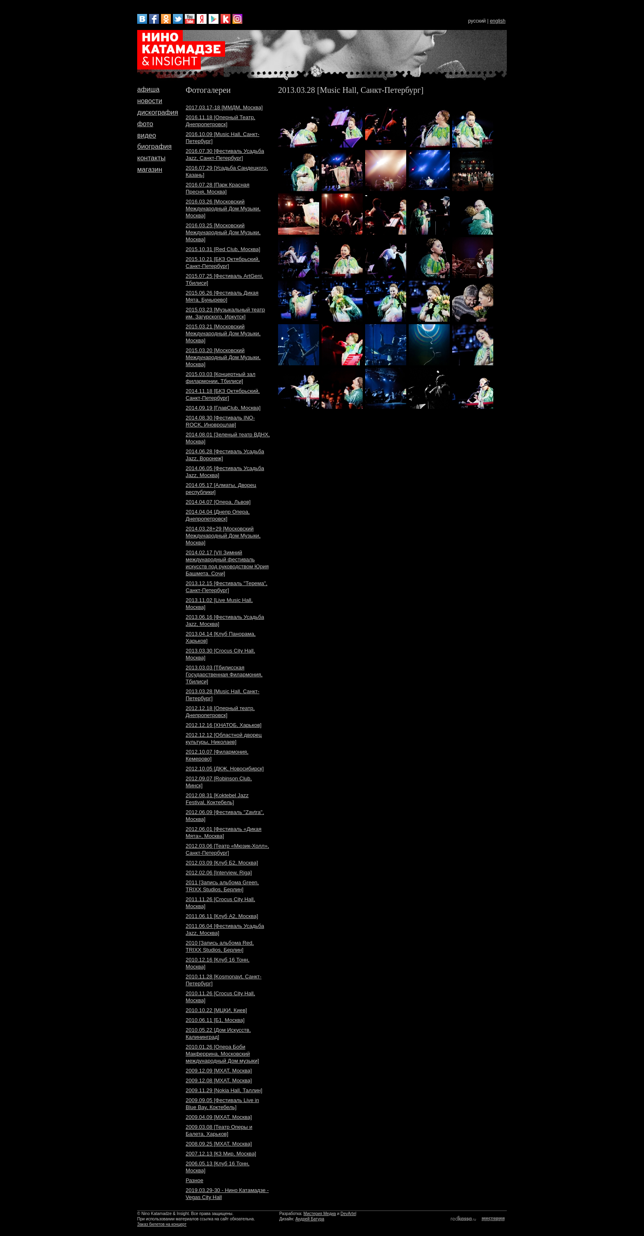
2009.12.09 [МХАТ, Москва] (219, 1071)
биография (154, 146)
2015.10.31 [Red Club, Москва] (223, 249)
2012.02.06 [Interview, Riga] (219, 872)
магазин (149, 169)
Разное (194, 1180)
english (498, 21)
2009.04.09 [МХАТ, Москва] (219, 1117)
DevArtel (348, 1213)
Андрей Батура (309, 1219)
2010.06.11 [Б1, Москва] (215, 1020)
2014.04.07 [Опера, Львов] (218, 502)
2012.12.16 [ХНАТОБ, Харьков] (224, 725)
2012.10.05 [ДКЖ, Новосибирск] (225, 769)
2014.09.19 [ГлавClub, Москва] (223, 408)
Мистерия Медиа (320, 1213)
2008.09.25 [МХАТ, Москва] (219, 1144)
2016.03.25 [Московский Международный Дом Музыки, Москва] (223, 232)
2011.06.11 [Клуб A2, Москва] (222, 916)
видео (146, 135)
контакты (151, 157)
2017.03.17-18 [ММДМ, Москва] (224, 107)
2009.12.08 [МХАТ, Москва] (219, 1080)
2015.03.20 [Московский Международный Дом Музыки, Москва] (223, 357)
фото (145, 123)
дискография (157, 112)
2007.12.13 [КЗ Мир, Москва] (221, 1154)
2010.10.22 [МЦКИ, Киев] (216, 1010)
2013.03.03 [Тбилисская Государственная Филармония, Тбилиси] (224, 674)
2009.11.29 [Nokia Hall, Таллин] (224, 1090)
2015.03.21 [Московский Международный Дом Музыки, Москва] (223, 333)
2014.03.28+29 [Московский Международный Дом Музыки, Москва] (223, 536)
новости (149, 100)
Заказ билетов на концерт (161, 1224)
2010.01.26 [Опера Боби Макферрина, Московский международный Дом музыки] (222, 1054)
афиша (148, 89)
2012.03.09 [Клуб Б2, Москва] (222, 863)
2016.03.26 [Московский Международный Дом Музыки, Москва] (223, 208)
